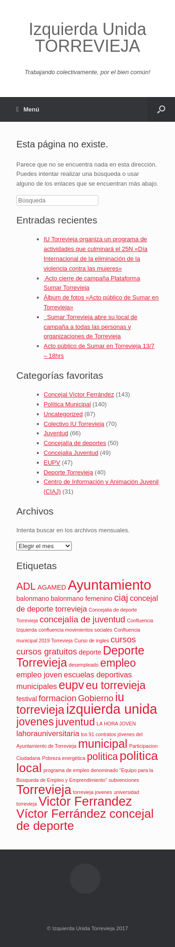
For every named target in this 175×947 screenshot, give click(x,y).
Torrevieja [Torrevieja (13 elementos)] (43, 789)
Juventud (56, 433)
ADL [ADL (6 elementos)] (26, 586)
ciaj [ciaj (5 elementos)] (121, 597)
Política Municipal (67, 404)
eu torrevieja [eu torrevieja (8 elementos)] (116, 685)
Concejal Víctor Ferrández (79, 394)
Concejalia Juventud (71, 452)
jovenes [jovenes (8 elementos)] (35, 722)
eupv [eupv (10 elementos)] (71, 684)
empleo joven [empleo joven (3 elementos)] (39, 674)
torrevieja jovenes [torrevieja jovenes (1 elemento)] (92, 792)
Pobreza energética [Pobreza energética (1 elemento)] (63, 758)
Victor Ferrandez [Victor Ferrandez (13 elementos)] (85, 801)
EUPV (52, 462)
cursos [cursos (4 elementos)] (123, 639)
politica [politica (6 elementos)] (102, 756)
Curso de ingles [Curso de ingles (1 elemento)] (91, 640)
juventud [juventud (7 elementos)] (75, 722)
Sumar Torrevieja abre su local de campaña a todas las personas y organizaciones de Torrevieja (91, 326)
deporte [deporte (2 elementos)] (90, 652)
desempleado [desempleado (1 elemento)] (83, 665)
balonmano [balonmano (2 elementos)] (32, 598)
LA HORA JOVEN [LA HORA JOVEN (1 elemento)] (116, 723)
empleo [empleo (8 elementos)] (118, 663)
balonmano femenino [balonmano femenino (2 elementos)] (81, 598)
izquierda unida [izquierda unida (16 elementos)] (111, 709)
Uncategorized (63, 414)
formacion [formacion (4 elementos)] (58, 698)
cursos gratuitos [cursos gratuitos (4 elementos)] (46, 651)
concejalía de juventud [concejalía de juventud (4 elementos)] (82, 619)
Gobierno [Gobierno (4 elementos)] (95, 698)
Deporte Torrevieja (68, 472)
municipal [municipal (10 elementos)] (102, 743)
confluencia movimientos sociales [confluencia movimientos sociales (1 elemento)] (75, 630)
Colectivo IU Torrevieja (74, 423)
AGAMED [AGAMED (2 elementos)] (51, 587)
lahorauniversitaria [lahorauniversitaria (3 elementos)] (47, 733)
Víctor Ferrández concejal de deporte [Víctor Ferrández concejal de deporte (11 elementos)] (85, 819)
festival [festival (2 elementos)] (26, 699)
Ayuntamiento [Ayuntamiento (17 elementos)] (109, 584)
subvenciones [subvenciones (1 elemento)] (124, 780)
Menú (27, 109)
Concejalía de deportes (75, 442)
